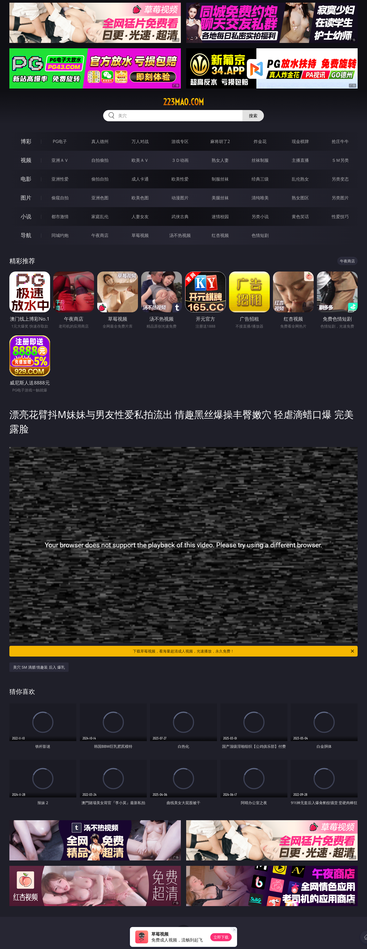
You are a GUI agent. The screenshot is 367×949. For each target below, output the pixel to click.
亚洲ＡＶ (60, 160)
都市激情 (60, 216)
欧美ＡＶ (140, 160)
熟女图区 (300, 198)
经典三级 (260, 179)
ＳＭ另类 (340, 160)
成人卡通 (140, 179)
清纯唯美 (260, 198)
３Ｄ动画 (180, 160)
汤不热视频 (180, 235)
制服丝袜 (220, 179)
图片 (26, 197)
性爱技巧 (340, 216)
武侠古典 (180, 216)
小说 (26, 216)
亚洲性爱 (60, 179)
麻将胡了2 (220, 141)
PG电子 (60, 141)
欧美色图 (140, 198)
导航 (26, 235)
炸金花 (260, 141)
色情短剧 (260, 235)
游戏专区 (180, 141)
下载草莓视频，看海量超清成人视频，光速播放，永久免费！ (244, 651)
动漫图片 (180, 198)
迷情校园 (220, 216)
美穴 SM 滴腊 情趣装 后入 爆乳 (39, 667)
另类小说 (260, 216)
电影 (26, 178)
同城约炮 (60, 235)
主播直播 (300, 160)
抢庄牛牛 (340, 141)
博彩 (26, 141)
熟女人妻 (220, 160)
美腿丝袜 (220, 198)
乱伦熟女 (300, 179)
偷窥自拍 (60, 198)
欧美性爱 (180, 179)
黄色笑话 (300, 216)
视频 (26, 160)
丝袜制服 (260, 160)
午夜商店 (99, 235)
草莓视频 (140, 235)
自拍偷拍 (99, 160)
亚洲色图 (99, 198)
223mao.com (183, 102)
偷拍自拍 (99, 179)
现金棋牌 (300, 141)
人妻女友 (140, 216)
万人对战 (140, 141)
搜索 (253, 116)
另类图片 (340, 198)
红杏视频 (220, 235)
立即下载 (221, 937)
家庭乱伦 (99, 216)
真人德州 (99, 141)
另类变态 (340, 179)
